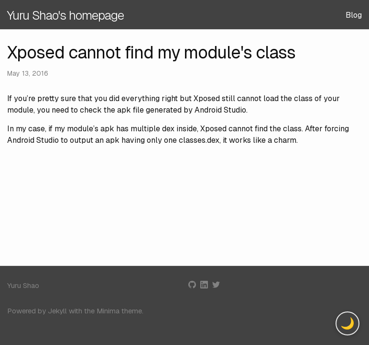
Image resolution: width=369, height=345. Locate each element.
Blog (354, 15)
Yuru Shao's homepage (65, 15)
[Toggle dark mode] (347, 323)
